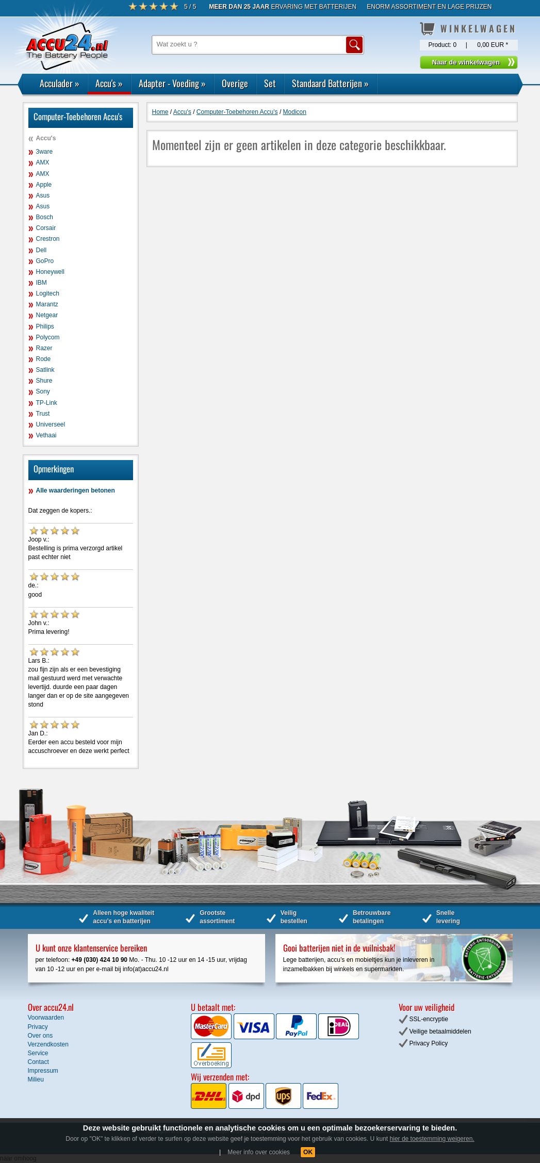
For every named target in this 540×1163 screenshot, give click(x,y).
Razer (44, 348)
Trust (43, 413)
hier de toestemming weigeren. (432, 1138)
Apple (44, 184)
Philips (45, 326)
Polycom (48, 337)
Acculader (59, 83)
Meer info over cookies (258, 1152)
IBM (41, 282)
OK (308, 1152)
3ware (44, 151)
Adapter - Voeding (172, 83)
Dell (41, 250)
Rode (43, 359)
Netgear (47, 315)
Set (270, 83)
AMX (43, 162)
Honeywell (50, 271)
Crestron (48, 238)
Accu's (109, 83)
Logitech (47, 293)
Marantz (47, 304)
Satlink (45, 369)
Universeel (51, 424)
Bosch (44, 217)
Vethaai (46, 435)
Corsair (46, 228)
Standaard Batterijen (330, 83)
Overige (235, 83)
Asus (43, 195)
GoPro (45, 261)
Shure (44, 380)
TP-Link (46, 402)
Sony (43, 391)
